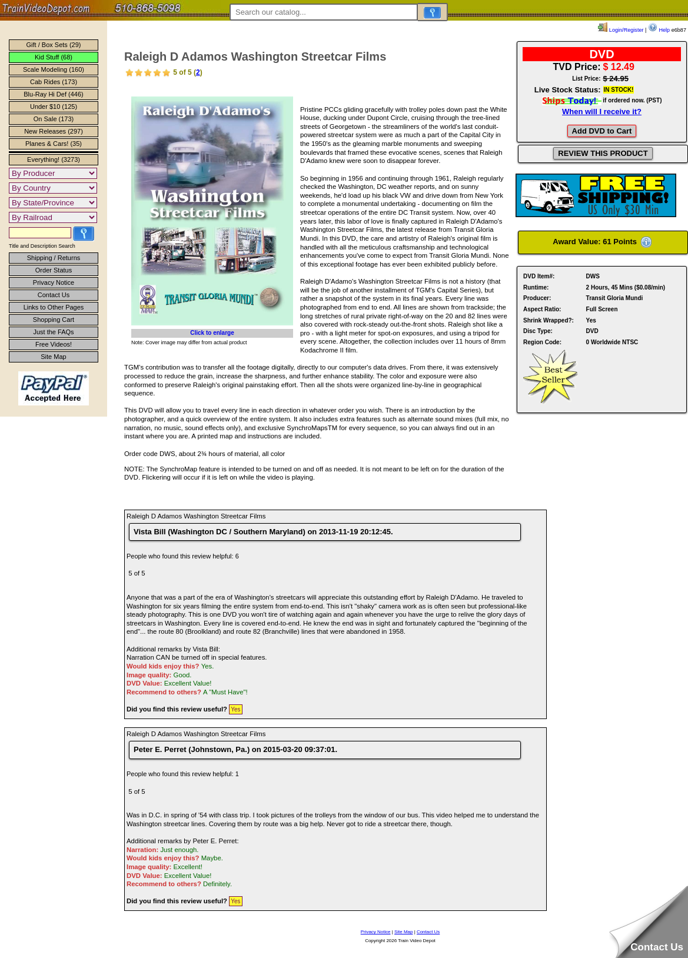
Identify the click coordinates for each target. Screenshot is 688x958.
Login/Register (620, 30)
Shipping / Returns (54, 257)
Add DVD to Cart (602, 131)
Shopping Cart (53, 319)
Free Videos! (53, 344)
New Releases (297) (53, 131)
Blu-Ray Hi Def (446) (53, 94)
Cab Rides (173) (53, 81)
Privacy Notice (53, 282)
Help (659, 30)
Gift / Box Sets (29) (53, 44)
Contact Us (53, 294)
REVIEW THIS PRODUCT (602, 153)
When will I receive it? (602, 111)
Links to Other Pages (54, 307)
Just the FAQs (53, 331)
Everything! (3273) (53, 159)
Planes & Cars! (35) (53, 143)
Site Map (53, 356)
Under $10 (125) (53, 106)
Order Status (53, 270)
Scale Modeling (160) (53, 69)
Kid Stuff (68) (53, 57)
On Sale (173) (54, 118)
